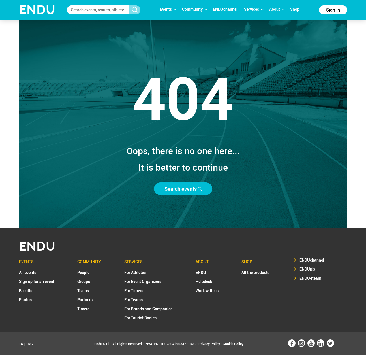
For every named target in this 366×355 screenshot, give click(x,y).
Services (254, 9)
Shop (294, 9)
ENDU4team (310, 278)
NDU (37, 10)
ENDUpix (307, 269)
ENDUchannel (225, 9)
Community (194, 9)
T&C (192, 343)
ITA (20, 343)
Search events (183, 188)
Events (168, 9)
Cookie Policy (233, 343)
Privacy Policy (209, 343)
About (276, 9)
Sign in (333, 10)
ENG (29, 343)
